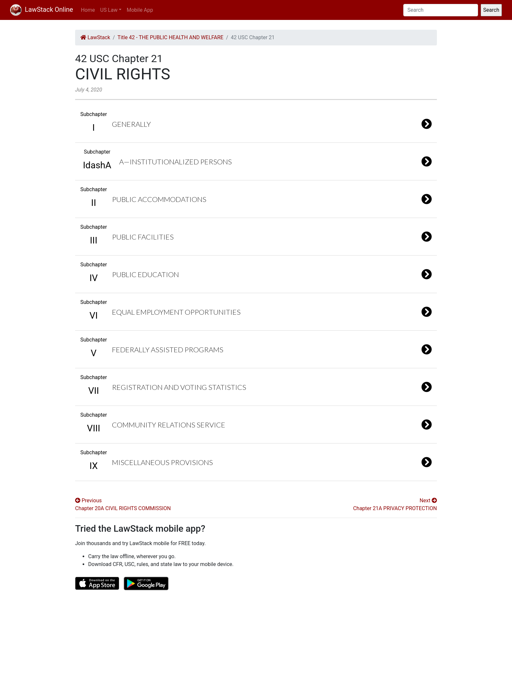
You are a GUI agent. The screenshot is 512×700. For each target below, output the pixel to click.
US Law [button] (109, 10)
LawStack (95, 37)
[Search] (440, 10)
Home (88, 10)
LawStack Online (41, 9)
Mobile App (140, 10)
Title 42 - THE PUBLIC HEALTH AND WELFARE (170, 37)
